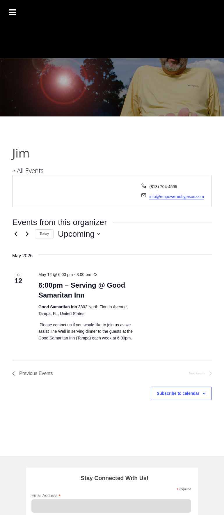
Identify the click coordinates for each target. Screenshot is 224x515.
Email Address (46, 495)
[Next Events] (27, 234)
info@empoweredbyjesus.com (176, 196)
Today (44, 234)
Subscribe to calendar (178, 393)
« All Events (28, 170)
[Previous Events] (15, 234)
